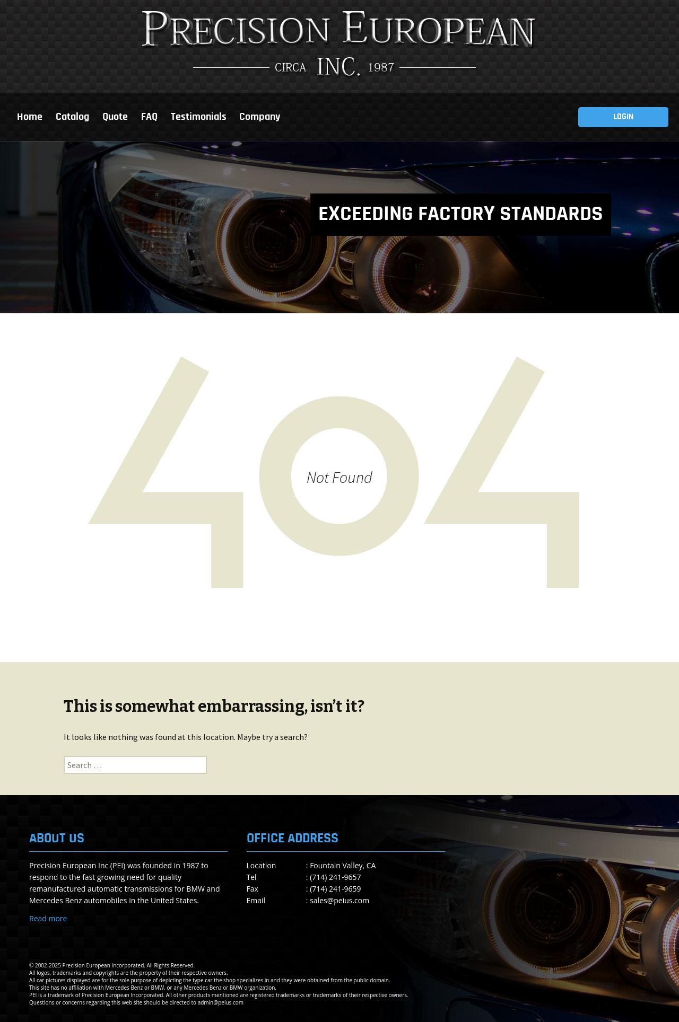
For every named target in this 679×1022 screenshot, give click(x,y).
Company (259, 117)
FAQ (149, 117)
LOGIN (623, 117)
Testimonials (199, 117)
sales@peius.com (339, 900)
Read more (48, 918)
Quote (115, 117)
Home (29, 117)
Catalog (72, 117)
